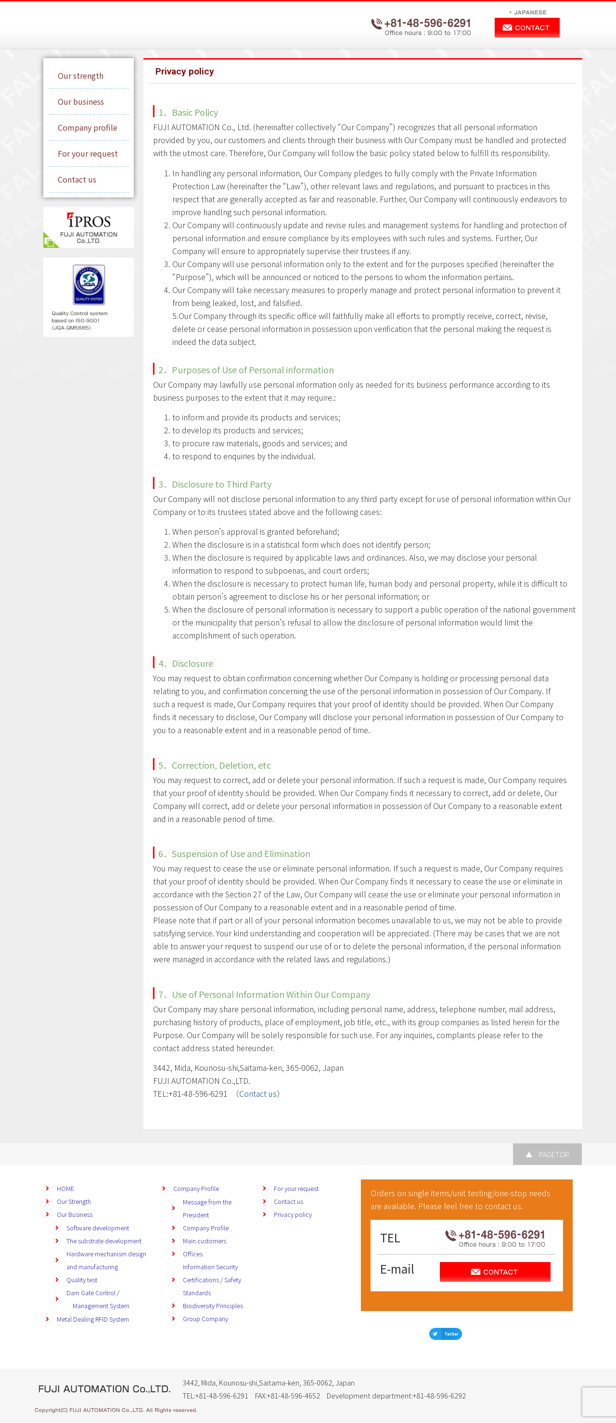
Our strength (80, 75)
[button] (445, 1334)
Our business (81, 101)
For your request (88, 153)
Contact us (77, 179)
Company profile (87, 127)
